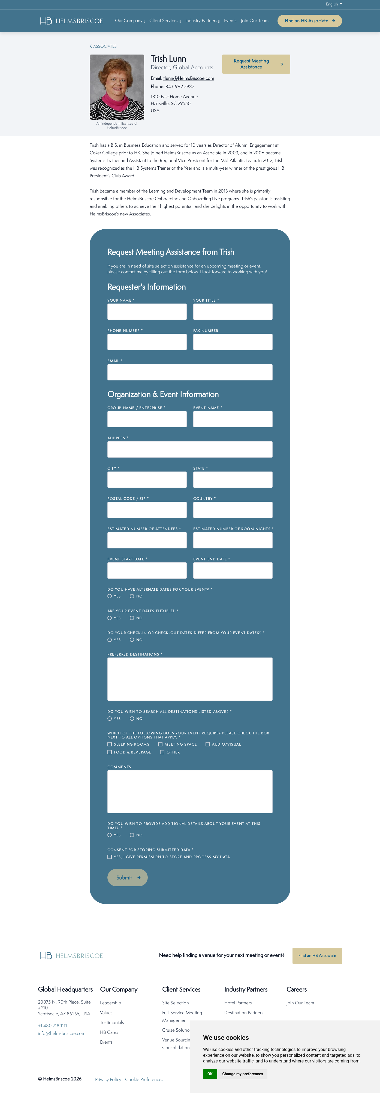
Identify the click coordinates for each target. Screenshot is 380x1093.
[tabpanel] (190, 180)
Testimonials (112, 1022)
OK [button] (210, 1074)
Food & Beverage (132, 752)
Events (230, 21)
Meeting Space (181, 744)
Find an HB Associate (306, 21)
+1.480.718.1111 (52, 1026)
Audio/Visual (226, 744)
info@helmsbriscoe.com (61, 1033)
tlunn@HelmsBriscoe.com (188, 78)
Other (173, 752)
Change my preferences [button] (242, 1074)
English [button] (332, 4)
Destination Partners (243, 1013)
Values (106, 1013)
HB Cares (109, 1032)
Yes (117, 596)
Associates (105, 47)
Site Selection (175, 1003)
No (139, 596)
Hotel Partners (238, 1003)
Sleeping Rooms (131, 744)
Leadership (110, 1003)
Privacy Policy (108, 1079)
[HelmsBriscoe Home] (72, 21)
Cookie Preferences (144, 1079)
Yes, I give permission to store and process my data (172, 857)
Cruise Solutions (178, 1030)
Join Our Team (255, 21)
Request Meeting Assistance (251, 64)
